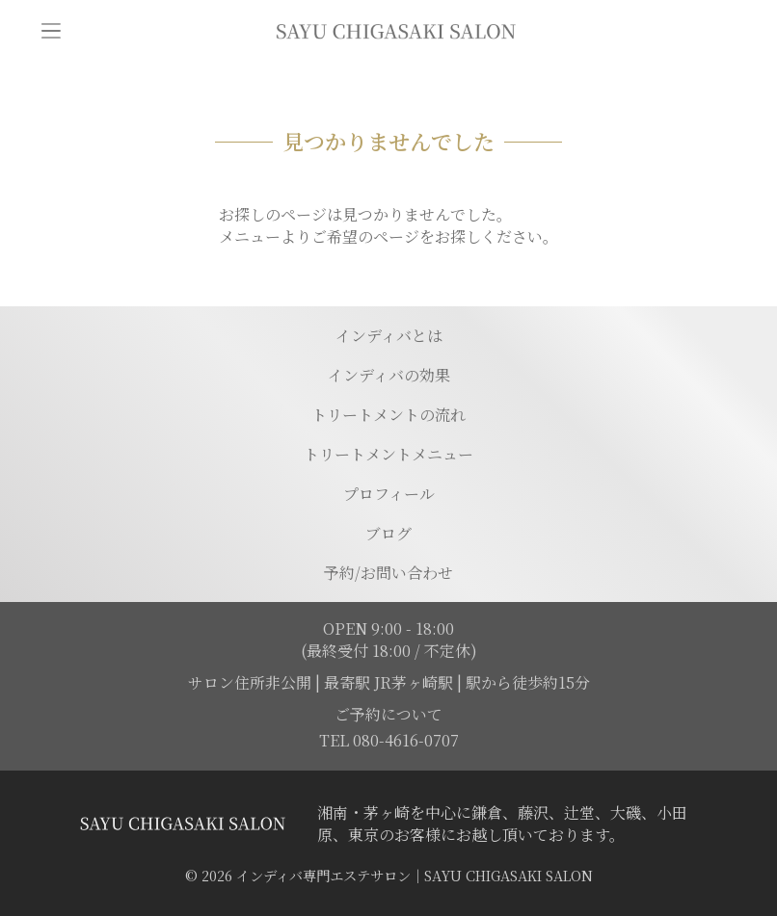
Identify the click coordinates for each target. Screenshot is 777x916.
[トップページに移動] (395, 31)
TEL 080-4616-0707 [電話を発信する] (389, 740)
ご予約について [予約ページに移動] (388, 714)
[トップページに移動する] (182, 823)
